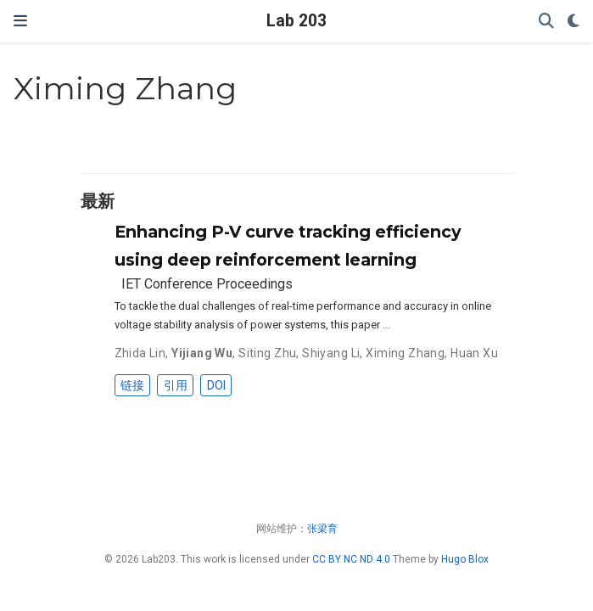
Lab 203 (296, 21)
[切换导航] (20, 20)
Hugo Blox (465, 559)
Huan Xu (474, 353)
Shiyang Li (331, 353)
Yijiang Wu (201, 353)
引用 (175, 385)
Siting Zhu (267, 353)
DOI (216, 385)
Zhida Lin (140, 353)
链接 (132, 385)
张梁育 (322, 529)
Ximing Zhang (405, 353)
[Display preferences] (573, 21)
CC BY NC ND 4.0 (351, 559)
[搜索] (546, 21)
